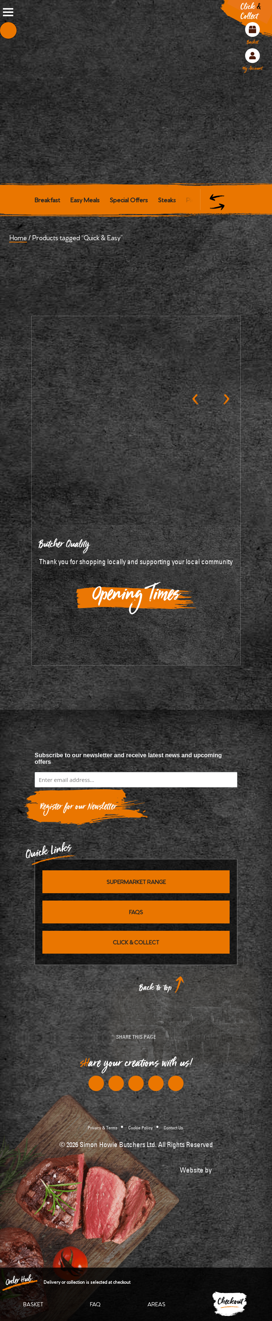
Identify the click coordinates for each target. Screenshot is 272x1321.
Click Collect (251, 13)
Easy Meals (85, 199)
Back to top (155, 990)
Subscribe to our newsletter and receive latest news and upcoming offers (128, 758)
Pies (192, 199)
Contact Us (173, 1127)
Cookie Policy (140, 1127)
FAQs (136, 911)
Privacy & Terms (102, 1127)
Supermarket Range (136, 881)
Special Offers (129, 199)
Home (18, 237)
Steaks (167, 199)
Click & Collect (136, 942)
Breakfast (47, 199)
